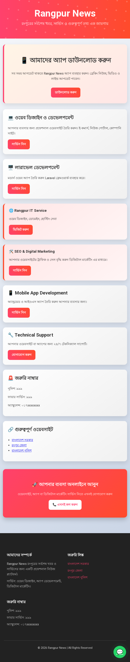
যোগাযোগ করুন (22, 356)
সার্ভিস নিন (19, 145)
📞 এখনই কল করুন (65, 504)
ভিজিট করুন (21, 231)
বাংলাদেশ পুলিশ (22, 452)
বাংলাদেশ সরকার (22, 441)
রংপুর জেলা (19, 446)
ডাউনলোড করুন (65, 94)
